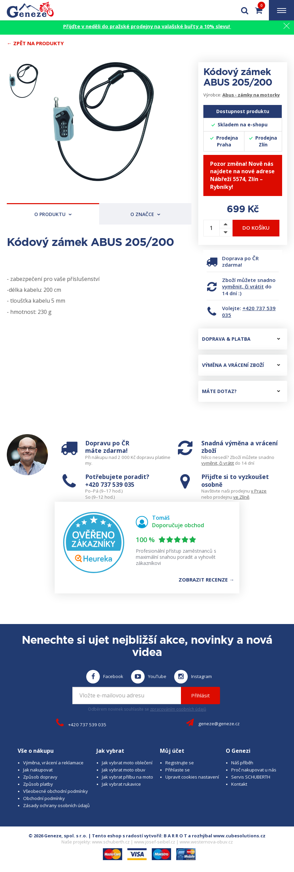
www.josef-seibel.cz (154, 842)
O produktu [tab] (53, 214)
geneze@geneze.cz (219, 723)
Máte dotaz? (241, 391)
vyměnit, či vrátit (243, 286)
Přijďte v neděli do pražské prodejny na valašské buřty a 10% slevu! (147, 26)
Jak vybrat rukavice (121, 784)
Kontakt (239, 784)
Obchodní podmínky (44, 798)
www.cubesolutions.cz (239, 836)
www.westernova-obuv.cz (206, 842)
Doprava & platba (241, 339)
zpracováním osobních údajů (178, 709)
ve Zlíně (241, 497)
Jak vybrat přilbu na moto (127, 777)
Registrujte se (179, 763)
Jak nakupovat (38, 770)
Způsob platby (38, 784)
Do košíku (256, 227)
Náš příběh (242, 763)
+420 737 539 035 (249, 311)
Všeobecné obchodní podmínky (55, 791)
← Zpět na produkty (35, 43)
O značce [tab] (145, 214)
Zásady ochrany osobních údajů (56, 805)
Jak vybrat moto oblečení (127, 763)
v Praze (259, 491)
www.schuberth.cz (111, 842)
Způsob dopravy (40, 777)
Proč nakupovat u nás (253, 770)
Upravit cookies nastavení (192, 777)
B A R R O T (175, 836)
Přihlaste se (177, 770)
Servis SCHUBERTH (250, 777)
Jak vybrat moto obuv (123, 770)
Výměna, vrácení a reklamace (53, 763)
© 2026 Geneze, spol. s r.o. (58, 836)
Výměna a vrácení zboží (241, 365)
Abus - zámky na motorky (251, 95)
